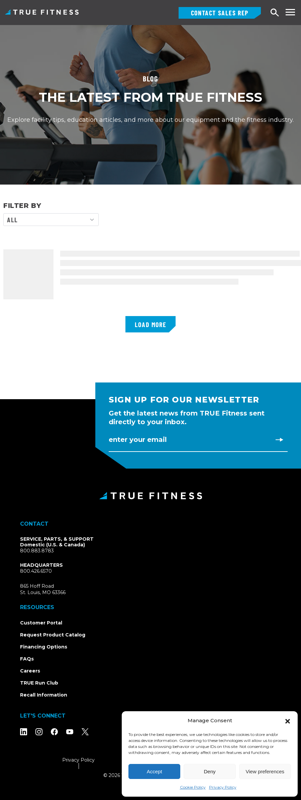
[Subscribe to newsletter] (279, 439)
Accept (154, 771)
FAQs (27, 659)
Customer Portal (41, 623)
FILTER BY (22, 206)
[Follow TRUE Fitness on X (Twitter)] (85, 731)
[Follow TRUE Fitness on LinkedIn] (23, 731)
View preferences (265, 771)
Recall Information (43, 695)
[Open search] (275, 13)
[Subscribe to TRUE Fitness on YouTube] (69, 731)
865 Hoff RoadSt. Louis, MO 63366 (50, 589)
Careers (30, 671)
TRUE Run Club (39, 683)
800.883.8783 (37, 551)
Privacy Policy (222, 787)
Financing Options (43, 647)
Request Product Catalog (52, 635)
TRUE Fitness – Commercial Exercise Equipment (42, 12)
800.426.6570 (36, 571)
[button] (287, 720)
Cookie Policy (193, 787)
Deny (209, 771)
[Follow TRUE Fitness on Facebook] (54, 731)
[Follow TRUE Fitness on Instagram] (38, 731)
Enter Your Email (138, 439)
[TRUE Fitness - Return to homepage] (150, 495)
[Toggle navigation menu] (290, 12)
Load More (150, 324)
